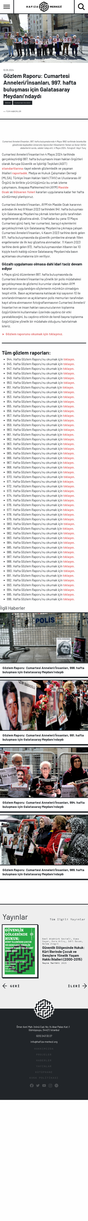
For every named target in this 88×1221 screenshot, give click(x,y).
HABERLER (44, 1060)
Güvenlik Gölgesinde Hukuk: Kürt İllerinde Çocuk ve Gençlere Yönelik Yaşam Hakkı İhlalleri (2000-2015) (63, 953)
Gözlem (8, 103)
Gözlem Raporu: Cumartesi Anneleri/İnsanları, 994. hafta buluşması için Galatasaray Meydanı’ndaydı (44, 805)
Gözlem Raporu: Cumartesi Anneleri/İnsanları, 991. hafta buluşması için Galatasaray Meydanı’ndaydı (43, 737)
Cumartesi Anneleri (23, 103)
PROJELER (44, 1054)
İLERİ (74, 986)
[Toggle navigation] (6, 6)
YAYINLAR (44, 1066)
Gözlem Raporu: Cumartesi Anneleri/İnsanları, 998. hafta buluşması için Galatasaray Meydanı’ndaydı (43, 670)
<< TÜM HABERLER (12, 111)
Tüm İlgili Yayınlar (67, 919)
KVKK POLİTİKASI (43, 1078)
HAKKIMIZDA (44, 1049)
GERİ (15, 986)
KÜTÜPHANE (44, 1072)
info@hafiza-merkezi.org (44, 1041)
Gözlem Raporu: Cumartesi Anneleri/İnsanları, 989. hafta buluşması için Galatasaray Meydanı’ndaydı (43, 872)
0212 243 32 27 (44, 1035)
